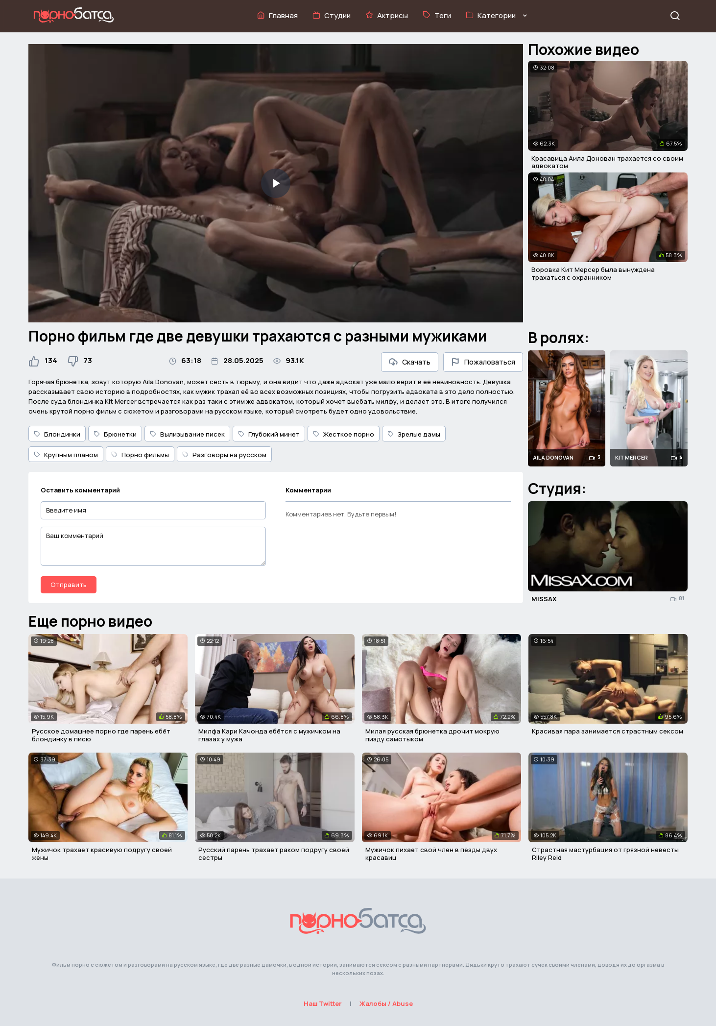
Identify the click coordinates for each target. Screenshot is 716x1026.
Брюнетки (115, 434)
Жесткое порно (343, 434)
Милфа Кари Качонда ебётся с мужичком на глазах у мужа (269, 735)
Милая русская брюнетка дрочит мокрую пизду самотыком (432, 735)
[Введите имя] (153, 510)
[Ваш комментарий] (153, 546)
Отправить (68, 584)
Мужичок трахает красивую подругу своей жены (102, 853)
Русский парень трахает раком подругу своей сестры (273, 853)
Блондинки (57, 434)
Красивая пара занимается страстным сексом (607, 731)
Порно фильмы (140, 454)
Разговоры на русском (224, 454)
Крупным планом (66, 454)
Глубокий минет (269, 434)
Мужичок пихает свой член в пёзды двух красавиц (431, 853)
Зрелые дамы (413, 434)
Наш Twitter (323, 1003)
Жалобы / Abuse (386, 1003)
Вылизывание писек (187, 434)
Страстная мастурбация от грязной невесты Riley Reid (605, 853)
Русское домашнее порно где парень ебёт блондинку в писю (101, 735)
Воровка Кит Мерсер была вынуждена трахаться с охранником (593, 273)
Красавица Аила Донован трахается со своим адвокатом (607, 162)
